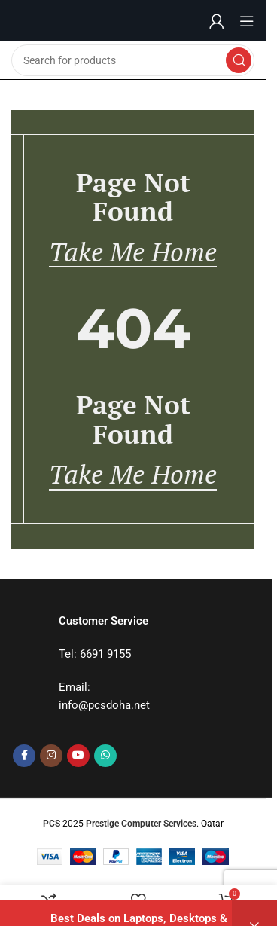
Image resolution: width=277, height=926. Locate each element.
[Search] (132, 60)
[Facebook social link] (24, 755)
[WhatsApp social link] (105, 755)
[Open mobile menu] (247, 21)
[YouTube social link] (78, 755)
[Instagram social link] (51, 755)
